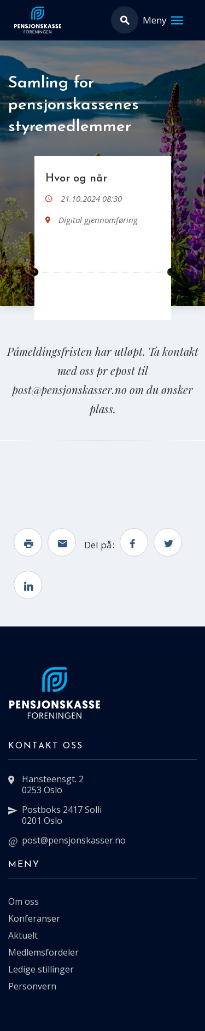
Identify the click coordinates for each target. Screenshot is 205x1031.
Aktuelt (23, 935)
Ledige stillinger (41, 969)
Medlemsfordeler (43, 952)
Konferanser (34, 918)
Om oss (23, 901)
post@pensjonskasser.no (74, 840)
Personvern (32, 986)
